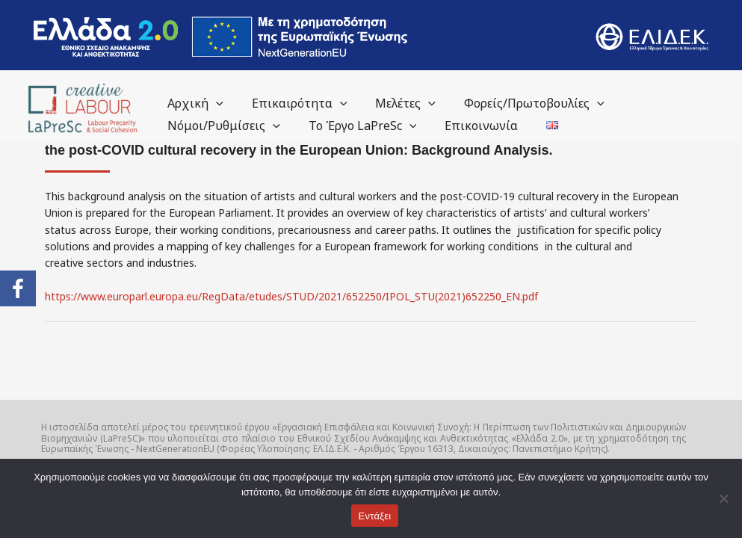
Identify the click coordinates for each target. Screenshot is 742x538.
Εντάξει (375, 516)
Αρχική (193, 103)
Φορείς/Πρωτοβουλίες (518, 103)
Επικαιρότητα (293, 103)
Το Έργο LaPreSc (356, 125)
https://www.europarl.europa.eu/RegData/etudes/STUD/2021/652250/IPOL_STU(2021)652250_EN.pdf (291, 296)
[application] (213, 103)
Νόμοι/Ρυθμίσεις (221, 125)
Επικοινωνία (470, 125)
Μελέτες (394, 103)
